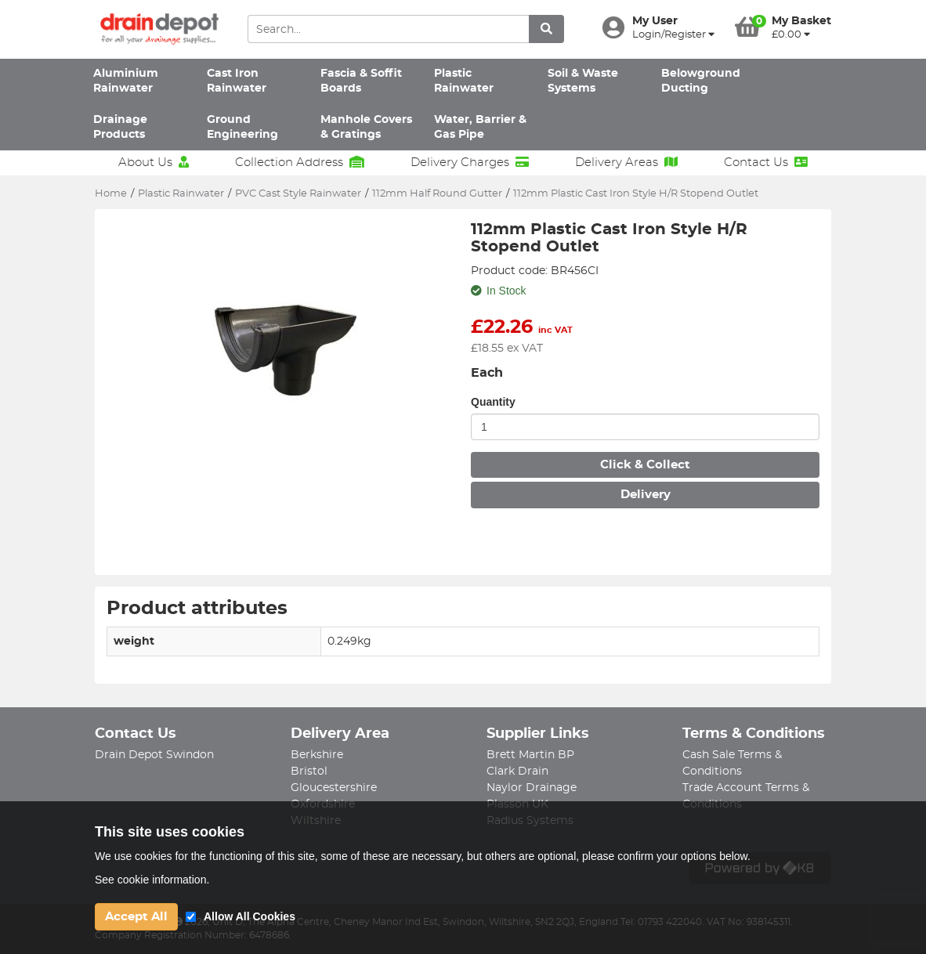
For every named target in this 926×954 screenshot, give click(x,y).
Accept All (136, 917)
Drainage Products (120, 127)
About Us (153, 162)
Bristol (309, 771)
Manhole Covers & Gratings (366, 127)
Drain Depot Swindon (154, 755)
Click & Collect (645, 465)
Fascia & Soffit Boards (361, 81)
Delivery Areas (626, 162)
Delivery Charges (470, 162)
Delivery (645, 494)
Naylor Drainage (532, 787)
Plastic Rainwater (464, 81)
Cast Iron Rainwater (236, 81)
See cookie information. (152, 879)
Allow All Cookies (249, 916)
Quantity (493, 402)
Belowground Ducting (700, 81)
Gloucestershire (334, 787)
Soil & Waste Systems (583, 81)
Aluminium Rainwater (125, 81)
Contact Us (766, 162)
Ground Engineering (242, 127)
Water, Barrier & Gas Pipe (480, 127)
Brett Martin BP (530, 755)
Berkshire (317, 755)
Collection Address (299, 162)
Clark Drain (517, 771)
